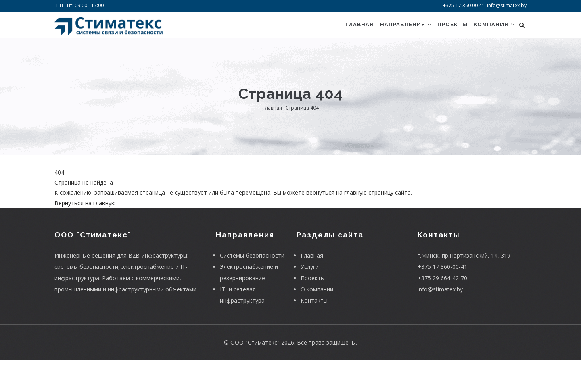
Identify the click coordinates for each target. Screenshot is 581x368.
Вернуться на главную (85, 211)
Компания (492, 29)
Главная (347, 29)
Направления (396, 29)
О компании (317, 297)
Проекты (447, 29)
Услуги (310, 275)
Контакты (314, 309)
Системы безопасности (252, 264)
